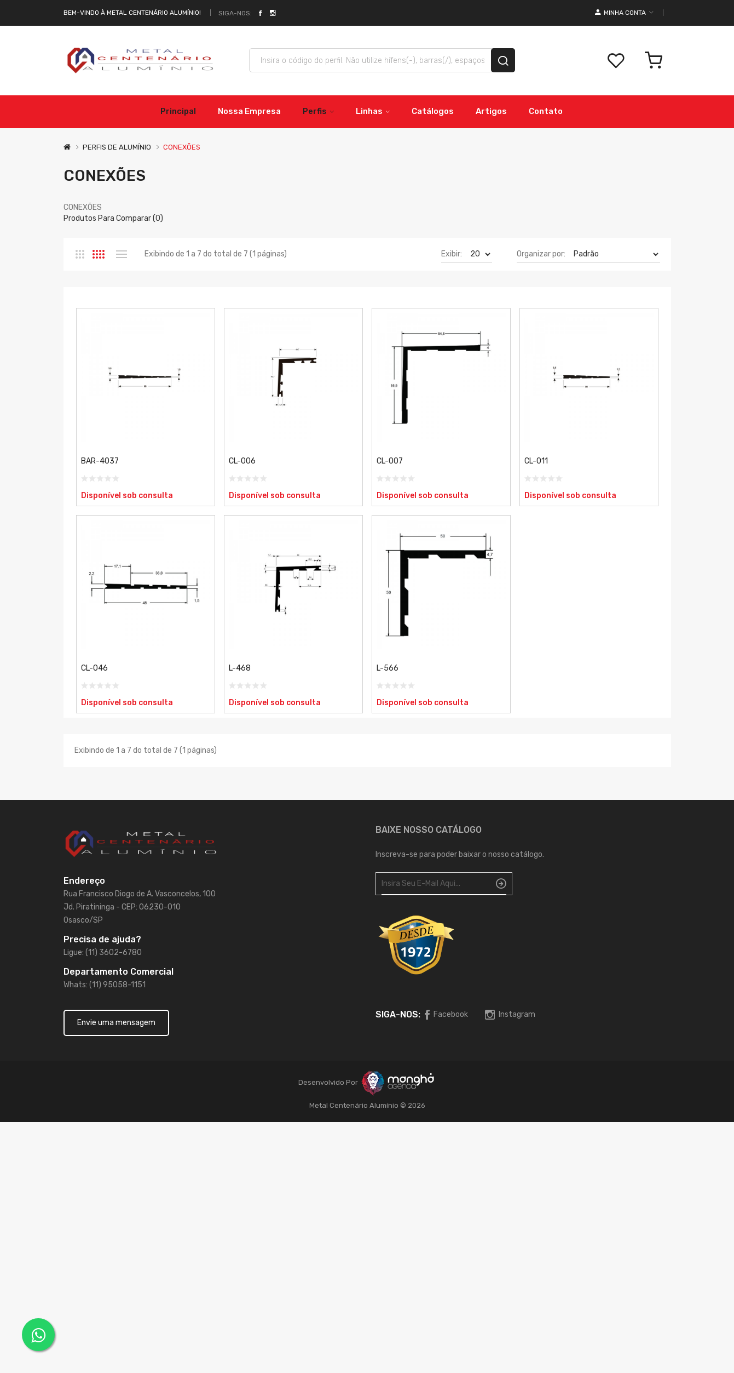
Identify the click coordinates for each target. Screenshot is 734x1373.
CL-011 (536, 461)
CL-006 (242, 461)
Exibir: (451, 254)
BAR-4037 (100, 461)
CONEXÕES (181, 147)
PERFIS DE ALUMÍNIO (117, 147)
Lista (121, 254)
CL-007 (390, 461)
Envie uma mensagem (116, 1022)
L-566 (387, 668)
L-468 (240, 668)
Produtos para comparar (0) (113, 218)
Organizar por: (541, 254)
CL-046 (94, 668)
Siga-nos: (235, 13)
